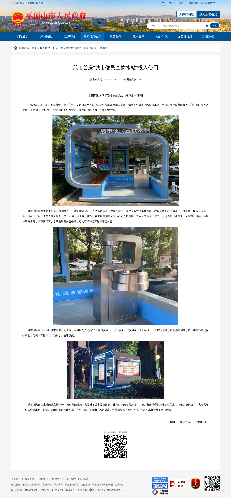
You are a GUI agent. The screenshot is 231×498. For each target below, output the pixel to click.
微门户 (182, 3)
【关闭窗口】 (201, 422)
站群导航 (162, 36)
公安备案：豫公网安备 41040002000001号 (101, 490)
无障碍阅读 (186, 14)
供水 (91, 48)
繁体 (171, 3)
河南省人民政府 (35, 3)
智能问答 (193, 3)
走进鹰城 (69, 36)
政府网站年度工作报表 (77, 479)
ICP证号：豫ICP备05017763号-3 (57, 490)
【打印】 (171, 422)
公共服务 (102, 48)
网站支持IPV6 (208, 3)
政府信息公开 (92, 36)
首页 (34, 48)
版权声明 (29, 479)
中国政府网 (18, 3)
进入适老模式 (208, 14)
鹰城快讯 (46, 36)
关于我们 (15, 479)
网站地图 (56, 479)
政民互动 (138, 36)
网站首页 (23, 36)
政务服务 (115, 36)
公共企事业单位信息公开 (72, 48)
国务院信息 (185, 36)
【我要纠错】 (185, 422)
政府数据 (208, 36)
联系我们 (43, 479)
